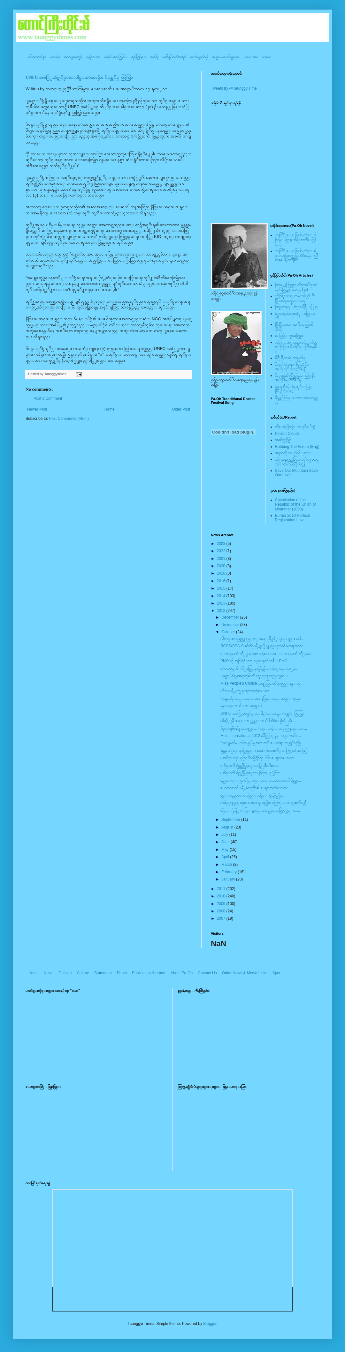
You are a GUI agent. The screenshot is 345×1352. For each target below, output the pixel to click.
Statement (103, 973)
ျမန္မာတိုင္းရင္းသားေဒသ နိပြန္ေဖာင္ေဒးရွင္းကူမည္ (260, 698)
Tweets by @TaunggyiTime (234, 88)
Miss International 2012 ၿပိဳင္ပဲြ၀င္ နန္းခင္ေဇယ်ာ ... (260, 735)
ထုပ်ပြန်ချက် (138, 56)
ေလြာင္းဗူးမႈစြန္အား (289, 335)
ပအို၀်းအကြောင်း (115, 56)
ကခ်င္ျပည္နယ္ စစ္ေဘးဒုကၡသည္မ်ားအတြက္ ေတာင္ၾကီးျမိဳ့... (265, 802)
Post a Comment (48, 398)
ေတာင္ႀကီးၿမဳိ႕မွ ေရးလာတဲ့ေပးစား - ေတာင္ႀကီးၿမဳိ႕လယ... (267, 653)
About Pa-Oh (182, 973)
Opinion (65, 973)
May (225, 849)
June (226, 842)
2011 (221, 889)
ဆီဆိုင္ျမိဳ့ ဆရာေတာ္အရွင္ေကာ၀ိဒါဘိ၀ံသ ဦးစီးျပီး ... (258, 720)
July (225, 834)
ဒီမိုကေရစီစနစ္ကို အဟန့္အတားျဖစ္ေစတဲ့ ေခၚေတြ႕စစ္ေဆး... (263, 728)
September (231, 819)
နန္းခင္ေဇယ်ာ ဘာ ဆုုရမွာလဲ (241, 705)
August (227, 827)
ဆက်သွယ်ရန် (199, 56)
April (225, 857)
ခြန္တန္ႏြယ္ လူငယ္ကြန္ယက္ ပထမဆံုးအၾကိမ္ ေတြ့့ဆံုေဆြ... (265, 750)
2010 (221, 896)
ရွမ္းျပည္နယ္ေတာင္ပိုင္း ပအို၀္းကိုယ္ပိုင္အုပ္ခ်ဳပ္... (252, 795)
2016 (221, 581)
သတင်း (55, 56)
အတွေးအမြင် (73, 56)
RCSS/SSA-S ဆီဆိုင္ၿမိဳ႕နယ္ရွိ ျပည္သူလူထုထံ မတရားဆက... (263, 646)
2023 (221, 543)
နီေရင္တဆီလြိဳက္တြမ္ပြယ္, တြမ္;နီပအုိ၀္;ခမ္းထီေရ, (295, 377)
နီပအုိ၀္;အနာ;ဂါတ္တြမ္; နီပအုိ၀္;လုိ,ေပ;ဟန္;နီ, (292, 366)
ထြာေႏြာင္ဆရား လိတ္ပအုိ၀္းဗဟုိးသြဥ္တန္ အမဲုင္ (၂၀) (296, 287)
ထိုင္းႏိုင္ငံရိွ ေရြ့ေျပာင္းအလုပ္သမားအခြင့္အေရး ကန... (260, 810)
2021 (221, 558)
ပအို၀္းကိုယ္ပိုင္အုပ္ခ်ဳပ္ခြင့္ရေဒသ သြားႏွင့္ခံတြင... (251, 773)
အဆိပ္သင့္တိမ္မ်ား (284, 440)
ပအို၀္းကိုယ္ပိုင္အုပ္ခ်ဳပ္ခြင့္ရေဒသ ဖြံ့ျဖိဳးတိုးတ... (249, 765)
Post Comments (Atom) (69, 418)
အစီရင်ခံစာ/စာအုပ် (174, 56)
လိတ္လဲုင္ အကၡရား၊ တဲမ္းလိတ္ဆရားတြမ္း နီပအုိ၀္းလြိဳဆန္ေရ (296, 347)
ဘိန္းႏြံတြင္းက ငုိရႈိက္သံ (295, 427)
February (229, 872)
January (228, 879)
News (48, 973)
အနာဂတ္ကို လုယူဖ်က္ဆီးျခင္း (293, 453)
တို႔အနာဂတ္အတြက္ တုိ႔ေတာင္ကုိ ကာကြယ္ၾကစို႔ (296, 461)
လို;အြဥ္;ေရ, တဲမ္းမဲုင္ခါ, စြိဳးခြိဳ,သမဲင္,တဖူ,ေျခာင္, (295, 298)
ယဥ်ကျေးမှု (93, 56)
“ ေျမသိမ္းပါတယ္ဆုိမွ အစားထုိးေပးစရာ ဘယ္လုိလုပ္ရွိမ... (262, 743)
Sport (277, 973)
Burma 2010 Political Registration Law (292, 517)
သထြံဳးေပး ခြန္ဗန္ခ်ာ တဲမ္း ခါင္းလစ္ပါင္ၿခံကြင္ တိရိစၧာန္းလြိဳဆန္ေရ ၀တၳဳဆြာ (296, 256)
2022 (221, 551)
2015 (221, 588)
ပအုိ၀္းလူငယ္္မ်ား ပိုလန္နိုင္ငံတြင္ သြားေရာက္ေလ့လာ (257, 758)
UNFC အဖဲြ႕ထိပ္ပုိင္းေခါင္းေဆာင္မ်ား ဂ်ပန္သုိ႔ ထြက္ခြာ (79, 77)
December (230, 617)
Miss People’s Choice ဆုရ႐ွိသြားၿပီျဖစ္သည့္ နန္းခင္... (261, 683)
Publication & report (148, 973)
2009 (221, 904)
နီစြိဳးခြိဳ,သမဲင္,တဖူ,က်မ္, (290, 358)
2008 (221, 911)
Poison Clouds (287, 433)
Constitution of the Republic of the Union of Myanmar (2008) (295, 504)
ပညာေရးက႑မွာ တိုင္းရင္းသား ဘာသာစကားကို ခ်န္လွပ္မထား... (263, 780)
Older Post (181, 409)
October (228, 632)
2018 (221, 573)
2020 (221, 566)
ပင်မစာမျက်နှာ (37, 56)
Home (109, 409)
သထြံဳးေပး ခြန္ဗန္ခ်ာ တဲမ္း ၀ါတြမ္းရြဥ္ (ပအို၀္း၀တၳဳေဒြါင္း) (295, 240)
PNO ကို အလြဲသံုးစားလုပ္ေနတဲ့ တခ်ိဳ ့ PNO (253, 661)
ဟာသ (266, 56)
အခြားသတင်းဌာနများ (226, 56)
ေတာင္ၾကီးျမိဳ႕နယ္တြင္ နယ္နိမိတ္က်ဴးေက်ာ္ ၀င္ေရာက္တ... (258, 668)
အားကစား (251, 56)
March (227, 864)
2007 (221, 918)
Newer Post (37, 409)
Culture (83, 973)
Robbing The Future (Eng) (297, 446)
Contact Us (207, 973)
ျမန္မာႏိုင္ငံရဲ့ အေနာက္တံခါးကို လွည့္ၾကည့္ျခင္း (254, 676)
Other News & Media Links (244, 973)
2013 (221, 603)
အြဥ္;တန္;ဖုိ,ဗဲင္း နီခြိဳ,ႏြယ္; (296, 307)
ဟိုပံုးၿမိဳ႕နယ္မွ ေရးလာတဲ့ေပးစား (244, 691)
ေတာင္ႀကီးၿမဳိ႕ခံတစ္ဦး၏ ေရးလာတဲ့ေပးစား (254, 788)
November (230, 624)
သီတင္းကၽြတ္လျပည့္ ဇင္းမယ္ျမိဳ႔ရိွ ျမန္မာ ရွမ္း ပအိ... (262, 638)
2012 (221, 610)
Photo (122, 973)
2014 (221, 596)
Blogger (209, 1323)
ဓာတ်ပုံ (154, 56)
